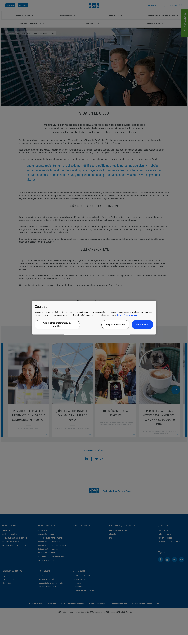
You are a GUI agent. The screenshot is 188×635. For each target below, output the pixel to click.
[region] (94, 317)
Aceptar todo (142, 324)
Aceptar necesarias (115, 324)
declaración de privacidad (127, 315)
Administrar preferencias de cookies (57, 325)
